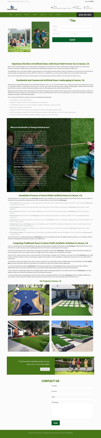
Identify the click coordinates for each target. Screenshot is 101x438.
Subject (72, 398)
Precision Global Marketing (66, 433)
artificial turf (51, 84)
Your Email (72, 393)
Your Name (72, 387)
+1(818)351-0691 (45, 369)
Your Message (72, 410)
